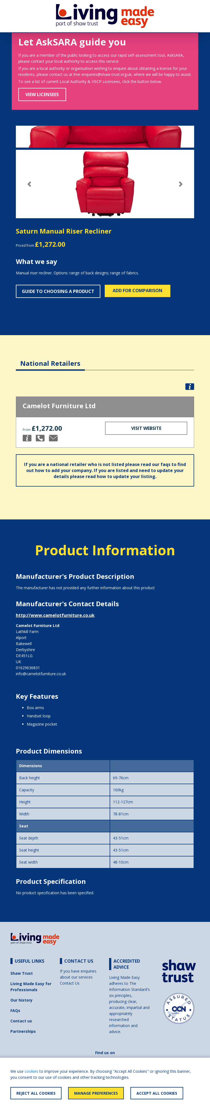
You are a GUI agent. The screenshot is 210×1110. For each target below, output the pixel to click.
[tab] (50, 359)
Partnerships (23, 1031)
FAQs (15, 1010)
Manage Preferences (96, 1093)
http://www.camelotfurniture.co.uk (55, 615)
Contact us (21, 1020)
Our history (21, 1000)
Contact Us (70, 983)
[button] (29, 184)
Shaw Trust (21, 973)
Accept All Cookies (156, 1093)
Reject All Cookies (36, 1093)
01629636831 (28, 667)
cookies (31, 1071)
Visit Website (146, 428)
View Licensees (42, 94)
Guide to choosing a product (58, 291)
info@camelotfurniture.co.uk (41, 673)
